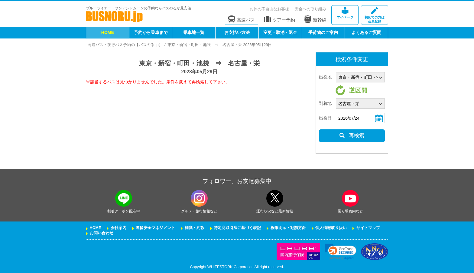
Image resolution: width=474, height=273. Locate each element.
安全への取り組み (310, 9)
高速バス (241, 19)
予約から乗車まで (151, 32)
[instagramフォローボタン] (199, 198)
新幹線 (315, 19)
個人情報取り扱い (331, 228)
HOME (107, 32)
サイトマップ (368, 228)
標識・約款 (194, 228)
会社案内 (118, 228)
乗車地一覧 (193, 32)
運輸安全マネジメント (155, 228)
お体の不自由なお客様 (269, 9)
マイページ (345, 13)
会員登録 (374, 15)
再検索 (351, 135)
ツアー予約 (279, 19)
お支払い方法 (237, 32)
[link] (340, 251)
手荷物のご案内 (323, 32)
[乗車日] (360, 118)
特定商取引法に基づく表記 (237, 228)
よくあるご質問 (366, 32)
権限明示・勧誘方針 (288, 228)
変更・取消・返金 (280, 32)
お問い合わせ (101, 233)
